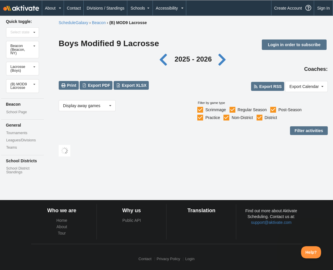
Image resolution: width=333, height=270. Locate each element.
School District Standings (17, 170)
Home (61, 220)
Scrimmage (215, 109)
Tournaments (16, 133)
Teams (11, 147)
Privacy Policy (168, 259)
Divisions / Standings (105, 8)
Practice (212, 117)
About (61, 226)
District (271, 117)
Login (190, 259)
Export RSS (267, 86)
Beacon (98, 22)
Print (68, 85)
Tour (62, 233)
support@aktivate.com (271, 222)
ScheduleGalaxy (73, 22)
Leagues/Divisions (21, 140)
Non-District (242, 117)
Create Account (288, 8)
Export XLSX (131, 85)
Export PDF (96, 85)
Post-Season (290, 109)
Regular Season (252, 109)
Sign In (323, 8)
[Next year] (222, 59)
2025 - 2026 (193, 59)
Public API (131, 220)
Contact (74, 8)
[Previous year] (165, 59)
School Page (16, 112)
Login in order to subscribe (294, 44)
